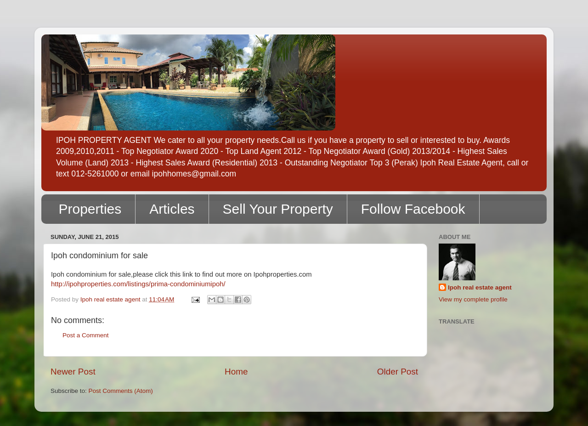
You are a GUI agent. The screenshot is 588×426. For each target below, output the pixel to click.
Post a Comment (85, 335)
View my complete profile (473, 299)
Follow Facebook (413, 208)
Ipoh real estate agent (480, 287)
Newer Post (73, 371)
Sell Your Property (278, 208)
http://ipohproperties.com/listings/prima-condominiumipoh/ (138, 284)
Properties (90, 208)
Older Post (397, 371)
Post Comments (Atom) (121, 390)
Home (236, 371)
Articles (171, 208)
